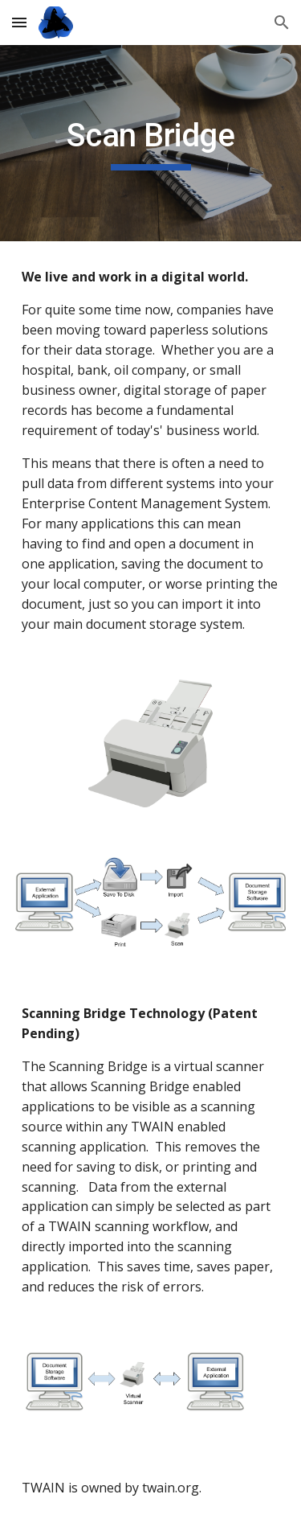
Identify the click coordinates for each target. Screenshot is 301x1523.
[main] (151, 143)
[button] (19, 22)
